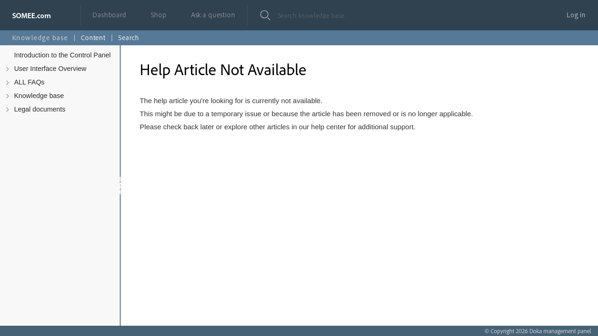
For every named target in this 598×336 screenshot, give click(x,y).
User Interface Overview (50, 68)
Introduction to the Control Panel (62, 55)
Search (128, 37)
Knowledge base (39, 95)
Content (93, 37)
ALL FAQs (29, 82)
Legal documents (39, 109)
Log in (576, 14)
